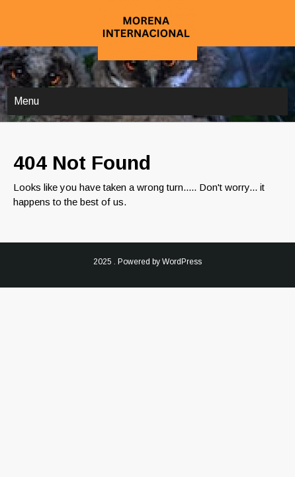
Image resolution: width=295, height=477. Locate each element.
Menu (26, 101)
